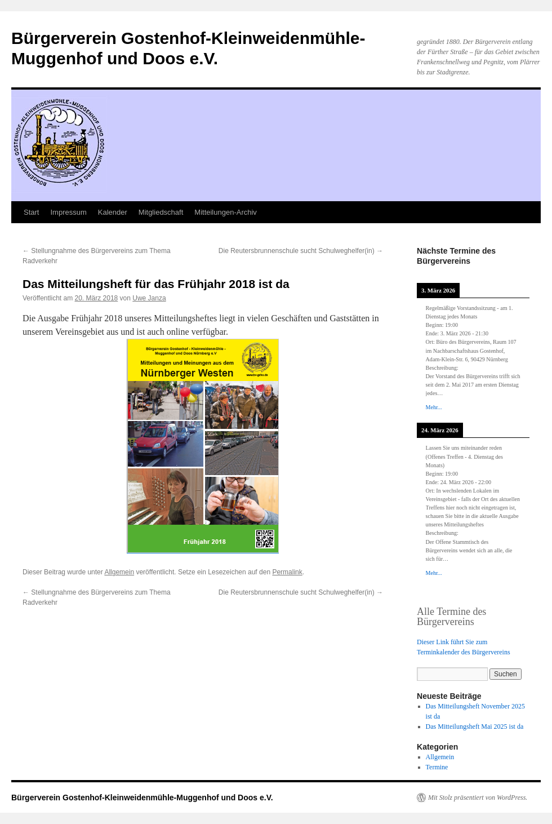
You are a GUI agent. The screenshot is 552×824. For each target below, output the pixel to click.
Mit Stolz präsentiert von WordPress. (477, 797)
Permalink (287, 572)
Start (31, 212)
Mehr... (434, 407)
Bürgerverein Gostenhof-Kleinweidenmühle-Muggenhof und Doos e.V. (142, 797)
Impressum (68, 212)
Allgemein (119, 572)
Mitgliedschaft (161, 212)
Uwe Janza (149, 298)
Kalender (112, 212)
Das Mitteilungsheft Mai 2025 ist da (475, 726)
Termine (437, 767)
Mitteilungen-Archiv (225, 212)
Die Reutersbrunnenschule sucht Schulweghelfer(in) (301, 251)
